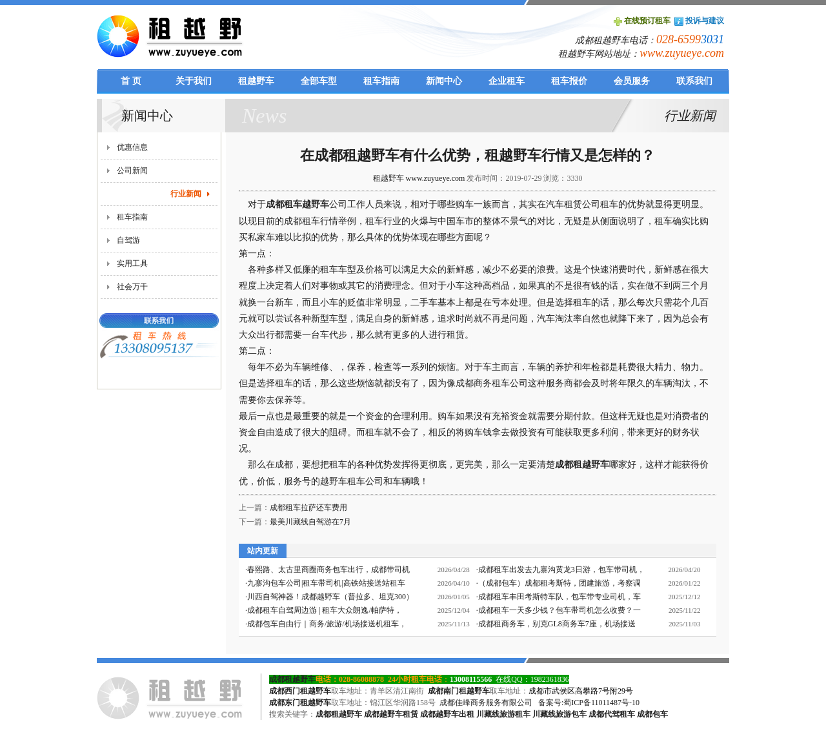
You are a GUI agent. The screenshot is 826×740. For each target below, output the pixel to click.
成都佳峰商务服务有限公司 (485, 702)
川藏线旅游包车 (559, 714)
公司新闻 (132, 170)
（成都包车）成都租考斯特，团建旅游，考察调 (559, 583)
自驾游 (128, 240)
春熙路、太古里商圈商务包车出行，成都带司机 (328, 569)
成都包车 (652, 714)
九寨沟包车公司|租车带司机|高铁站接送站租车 (326, 583)
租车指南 (132, 216)
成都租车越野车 (297, 204)
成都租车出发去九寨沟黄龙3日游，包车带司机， (561, 569)
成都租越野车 (582, 464)
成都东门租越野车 (300, 702)
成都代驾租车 (612, 714)
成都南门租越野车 (459, 690)
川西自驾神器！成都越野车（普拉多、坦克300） (330, 596)
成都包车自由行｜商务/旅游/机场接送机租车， (327, 623)
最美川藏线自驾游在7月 (310, 521)
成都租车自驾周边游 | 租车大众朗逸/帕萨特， (324, 610)
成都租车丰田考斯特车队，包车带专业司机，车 (559, 596)
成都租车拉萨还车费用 (308, 507)
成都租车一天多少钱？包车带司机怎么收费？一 (559, 610)
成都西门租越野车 (300, 690)
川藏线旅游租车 (503, 714)
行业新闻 (185, 193)
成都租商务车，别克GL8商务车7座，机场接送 (557, 623)
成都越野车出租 (447, 714)
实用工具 (132, 263)
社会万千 (132, 286)
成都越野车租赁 (391, 714)
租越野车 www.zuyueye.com (419, 178)
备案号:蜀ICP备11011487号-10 (589, 702)
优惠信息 (132, 147)
